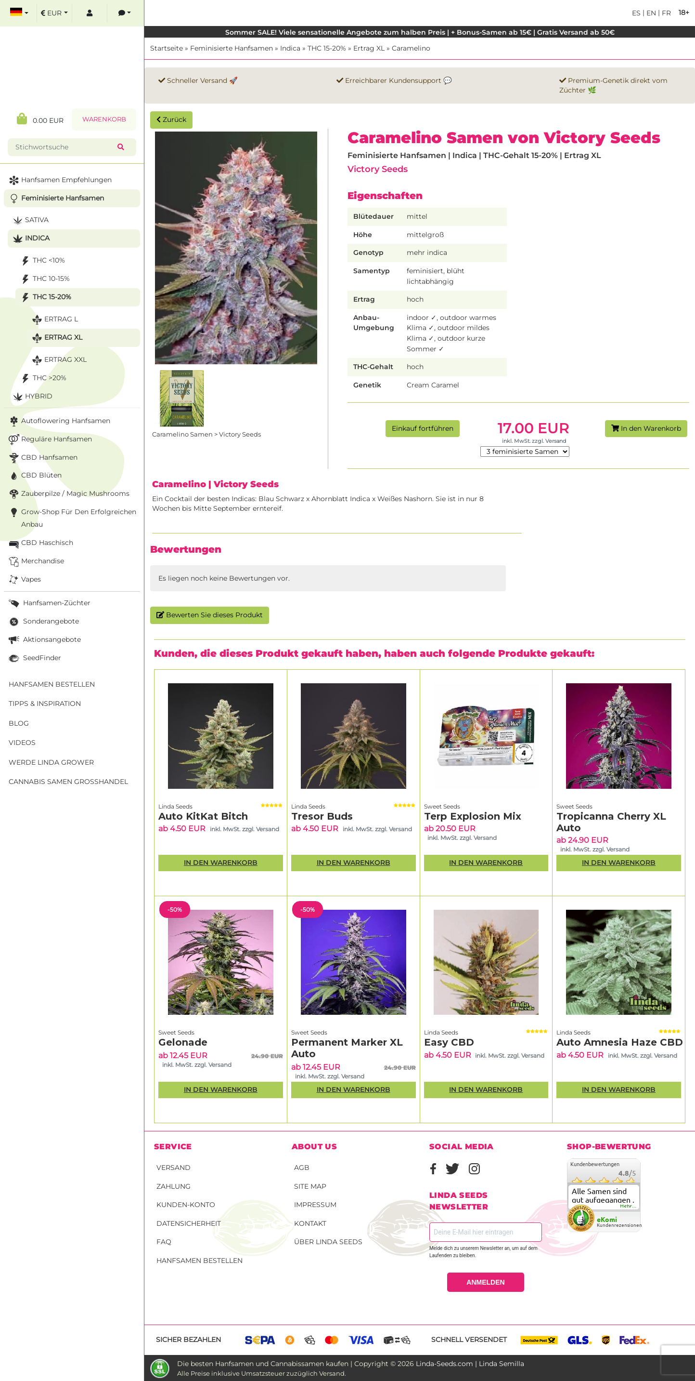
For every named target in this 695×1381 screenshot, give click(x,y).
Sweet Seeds (442, 806)
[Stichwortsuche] (64, 147)
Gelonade (182, 1042)
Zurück (171, 119)
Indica (290, 48)
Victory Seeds (378, 169)
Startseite (166, 48)
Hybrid (31, 396)
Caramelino (411, 48)
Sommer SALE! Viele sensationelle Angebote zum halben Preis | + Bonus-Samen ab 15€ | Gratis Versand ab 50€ (420, 32)
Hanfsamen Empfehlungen (59, 180)
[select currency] (54, 13)
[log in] (89, 13)
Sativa (30, 220)
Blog (19, 723)
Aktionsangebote (44, 640)
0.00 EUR (40, 119)
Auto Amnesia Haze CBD (619, 1042)
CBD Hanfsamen (42, 458)
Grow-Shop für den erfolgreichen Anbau (71, 517)
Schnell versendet (469, 1339)
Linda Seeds (175, 806)
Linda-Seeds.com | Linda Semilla (470, 1363)
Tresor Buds (322, 816)
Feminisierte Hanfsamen (231, 48)
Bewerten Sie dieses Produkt (209, 615)
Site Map (310, 1186)
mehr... (628, 1206)
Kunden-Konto (185, 1204)
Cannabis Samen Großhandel (68, 781)
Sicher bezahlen (188, 1339)
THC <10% (41, 260)
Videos (22, 742)
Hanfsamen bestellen (199, 1260)
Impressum (315, 1204)
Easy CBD (449, 1042)
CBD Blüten (34, 475)
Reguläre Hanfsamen (49, 439)
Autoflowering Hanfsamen (58, 421)
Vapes (24, 579)
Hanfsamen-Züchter (48, 603)
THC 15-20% (327, 48)
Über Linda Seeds (328, 1241)
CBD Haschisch (40, 543)
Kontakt (310, 1223)
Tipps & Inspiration (45, 703)
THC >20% (42, 378)
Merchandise (35, 561)
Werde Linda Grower (51, 762)
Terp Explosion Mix (472, 816)
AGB (301, 1167)
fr (665, 13)
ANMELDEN (485, 1282)
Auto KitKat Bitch (203, 816)
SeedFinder (34, 658)
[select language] (19, 13)
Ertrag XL (369, 48)
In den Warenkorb (646, 428)
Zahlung (173, 1186)
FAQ (163, 1241)
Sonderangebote (43, 621)
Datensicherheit (188, 1223)
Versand (173, 1167)
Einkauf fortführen (422, 428)
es (636, 13)
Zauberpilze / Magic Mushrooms (68, 494)
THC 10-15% (44, 279)
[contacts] (124, 13)
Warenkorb (104, 119)
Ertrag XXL (58, 360)
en (650, 13)
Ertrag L (54, 319)
